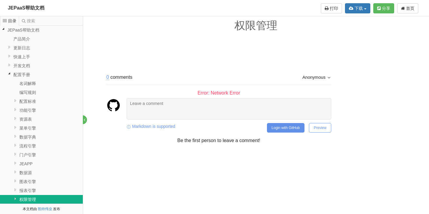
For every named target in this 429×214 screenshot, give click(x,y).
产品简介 (21, 39)
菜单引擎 (27, 128)
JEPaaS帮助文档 (26, 7)
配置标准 (27, 101)
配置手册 (21, 74)
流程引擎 (27, 146)
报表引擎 (27, 190)
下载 (357, 8)
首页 (407, 8)
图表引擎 (27, 181)
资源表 (25, 119)
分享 (383, 8)
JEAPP (25, 163)
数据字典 (27, 137)
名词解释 (27, 83)
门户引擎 (27, 154)
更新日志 (21, 47)
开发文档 (21, 65)
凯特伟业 (45, 209)
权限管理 (27, 199)
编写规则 (27, 92)
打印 (331, 8)
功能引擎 (27, 110)
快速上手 (21, 56)
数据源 (25, 172)
